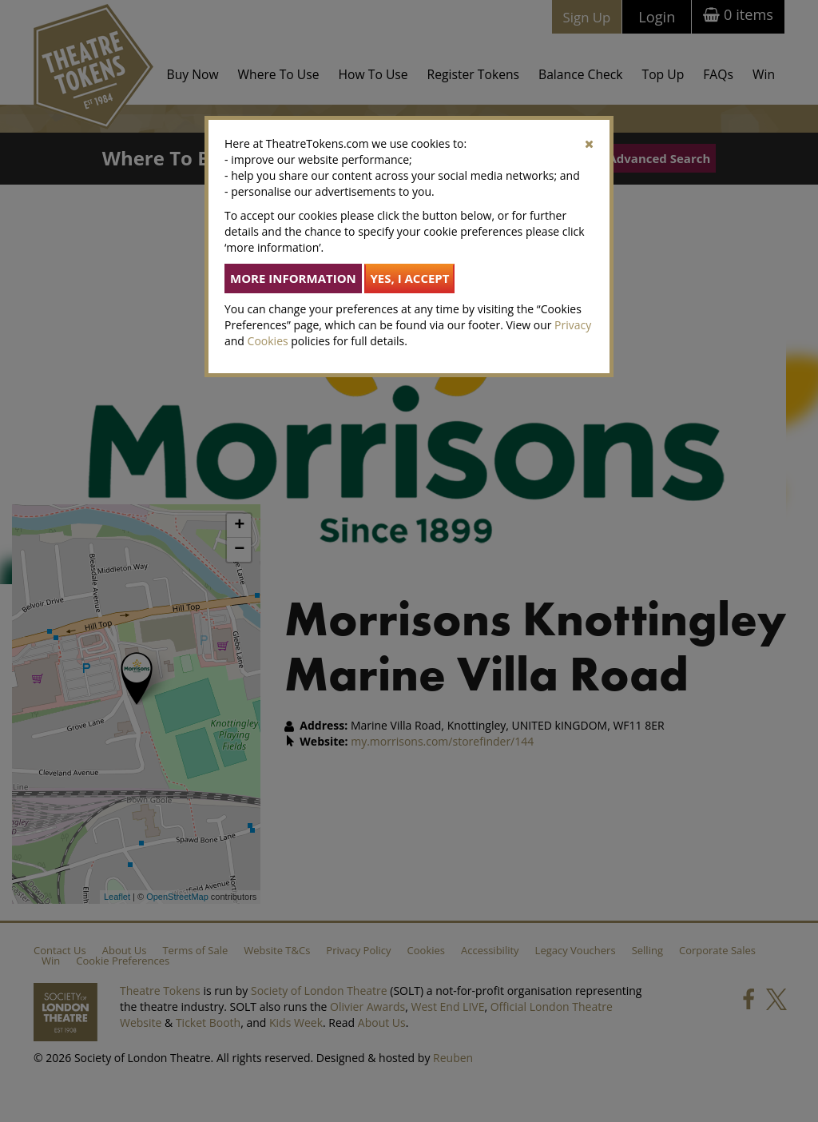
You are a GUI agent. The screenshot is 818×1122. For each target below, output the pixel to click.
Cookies (268, 340)
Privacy (572, 324)
